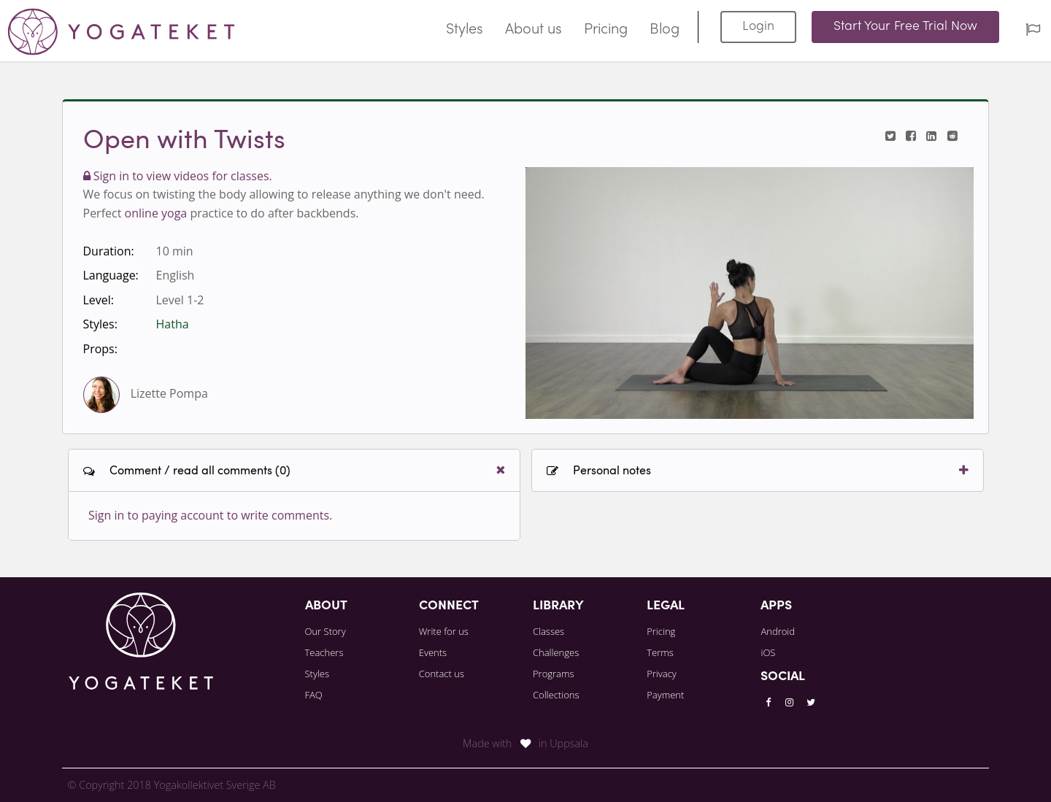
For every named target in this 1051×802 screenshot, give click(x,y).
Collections (556, 694)
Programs (553, 673)
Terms (660, 652)
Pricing (606, 30)
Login (758, 26)
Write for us (444, 631)
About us (533, 30)
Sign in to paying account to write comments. (210, 515)
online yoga (156, 213)
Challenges (556, 652)
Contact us (441, 673)
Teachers (324, 652)
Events (433, 652)
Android (778, 631)
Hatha (172, 324)
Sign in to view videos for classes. (177, 176)
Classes (548, 631)
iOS (768, 652)
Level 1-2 (180, 300)
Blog (665, 30)
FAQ (314, 694)
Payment (665, 694)
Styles (464, 30)
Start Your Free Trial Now (905, 26)
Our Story (325, 631)
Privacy (662, 673)
